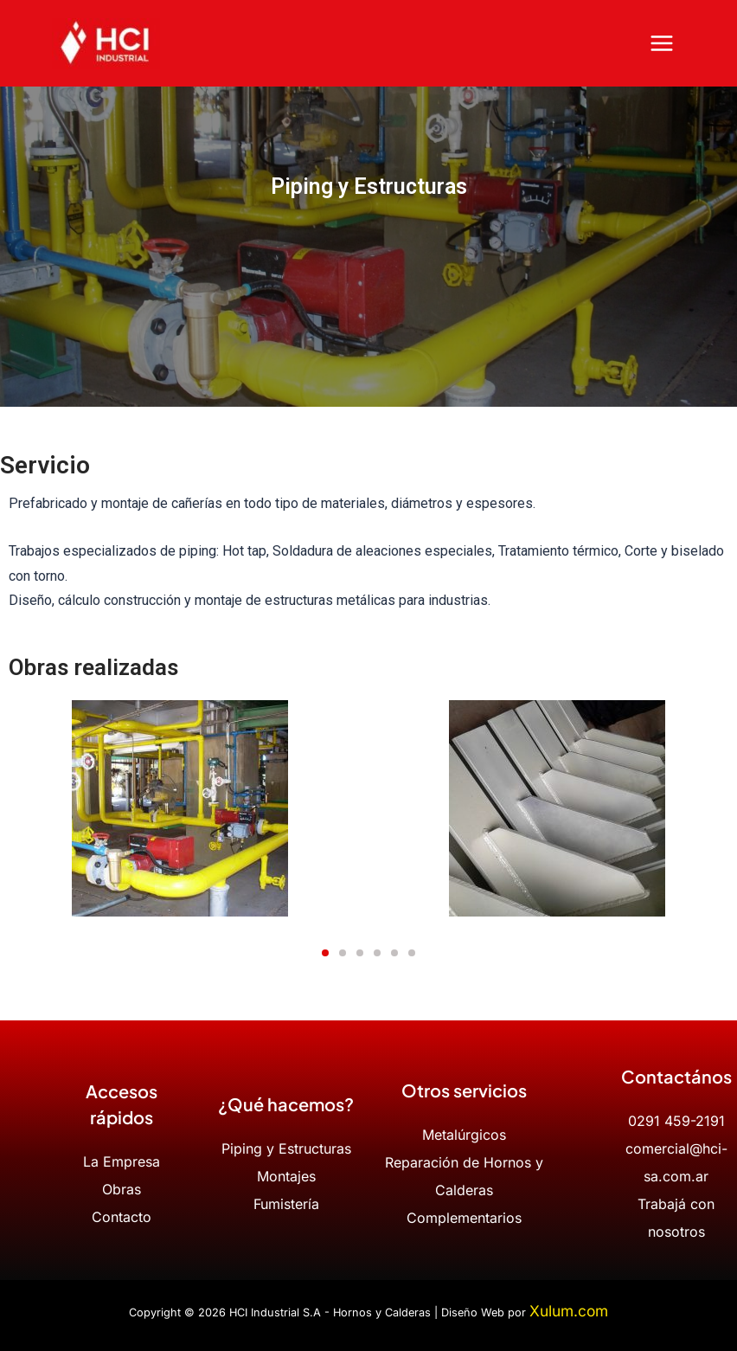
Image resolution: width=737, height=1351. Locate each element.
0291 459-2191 (676, 1120)
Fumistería (286, 1204)
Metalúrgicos (464, 1134)
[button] (325, 952)
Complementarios (464, 1217)
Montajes (286, 1176)
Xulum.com (568, 1311)
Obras (121, 1189)
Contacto (121, 1217)
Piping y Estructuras (286, 1148)
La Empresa (121, 1161)
